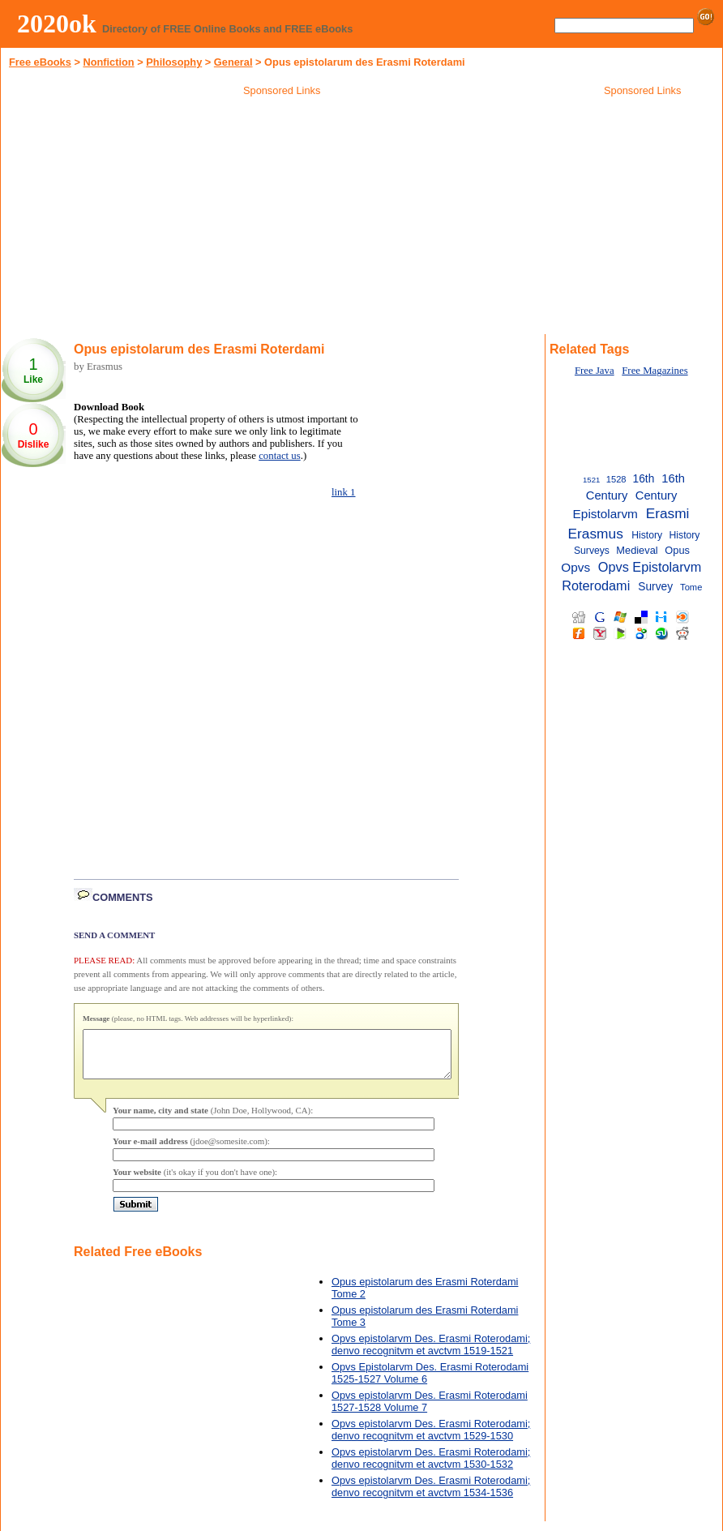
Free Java (594, 370)
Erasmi (668, 513)
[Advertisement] (282, 218)
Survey (655, 587)
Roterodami (596, 585)
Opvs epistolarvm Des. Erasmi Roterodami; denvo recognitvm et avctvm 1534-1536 (431, 1496)
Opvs (575, 567)
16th (644, 479)
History (646, 535)
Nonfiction (108, 62)
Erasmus (595, 533)
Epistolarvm (605, 514)
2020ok (56, 23)
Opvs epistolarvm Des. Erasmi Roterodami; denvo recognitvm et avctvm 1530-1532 (431, 1468)
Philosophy (174, 62)
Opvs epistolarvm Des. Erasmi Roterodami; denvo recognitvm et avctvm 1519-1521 (431, 1354)
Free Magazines (654, 370)
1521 (591, 479)
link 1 (344, 492)
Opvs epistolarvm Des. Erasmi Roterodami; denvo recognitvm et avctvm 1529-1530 (431, 1439)
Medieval (636, 550)
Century (656, 495)
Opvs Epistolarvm (649, 567)
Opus (677, 550)
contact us (280, 455)
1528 (616, 479)
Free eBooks (40, 62)
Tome (691, 587)
